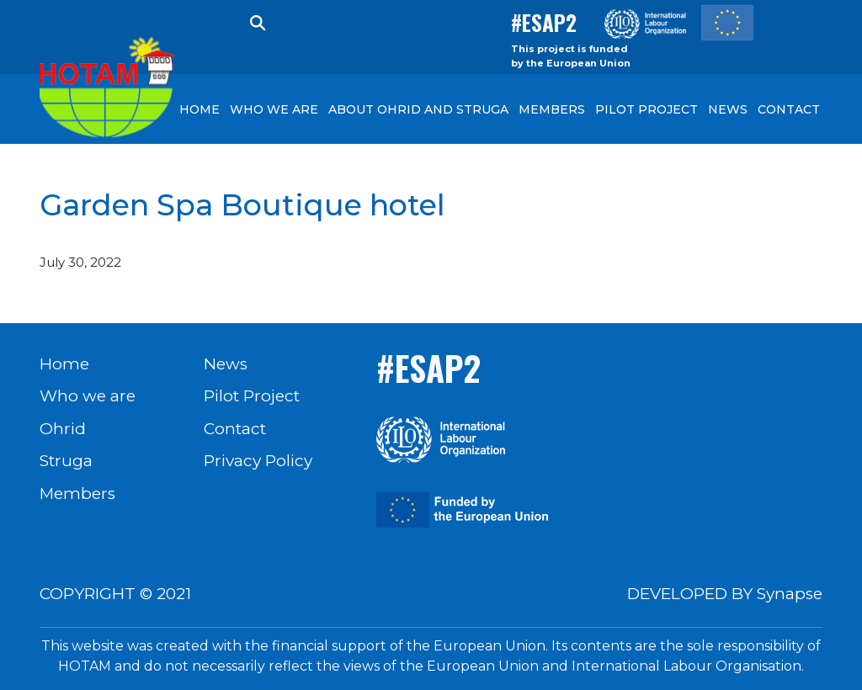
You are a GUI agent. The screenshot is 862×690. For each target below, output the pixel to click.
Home (64, 364)
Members (77, 493)
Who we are (88, 396)
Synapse (789, 593)
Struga (66, 460)
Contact (235, 428)
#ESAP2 (544, 22)
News (225, 364)
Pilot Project (252, 396)
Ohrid (63, 428)
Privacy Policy (258, 460)
